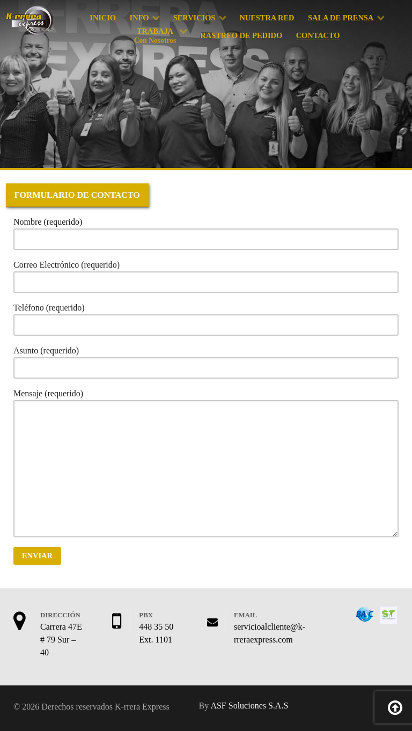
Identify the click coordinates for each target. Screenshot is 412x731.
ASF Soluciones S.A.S (249, 705)
